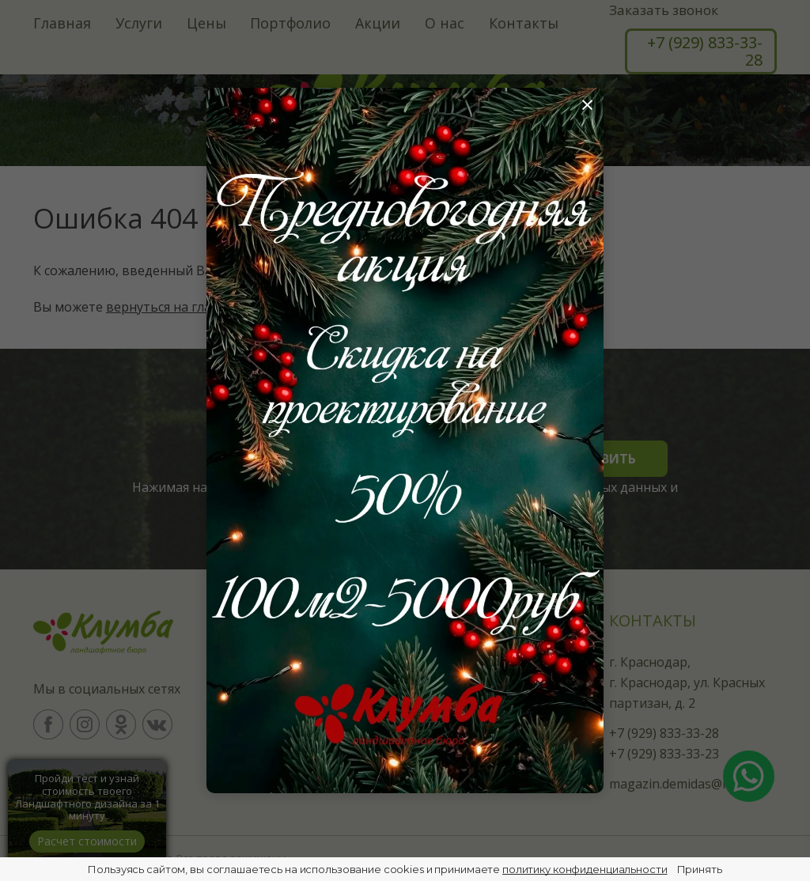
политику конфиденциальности (585, 869)
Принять (699, 869)
